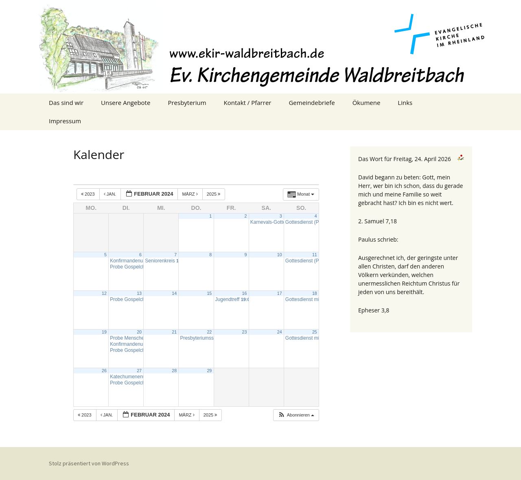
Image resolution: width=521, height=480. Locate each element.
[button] (296, 415)
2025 (214, 194)
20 (139, 331)
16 (244, 293)
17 (279, 293)
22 (209, 331)
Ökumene (366, 102)
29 (209, 370)
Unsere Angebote (125, 102)
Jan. (111, 194)
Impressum (65, 121)
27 (139, 370)
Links (405, 102)
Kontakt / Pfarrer (247, 102)
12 (104, 293)
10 (279, 254)
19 (104, 331)
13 (139, 293)
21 (174, 331)
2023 (88, 194)
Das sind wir (66, 102)
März (190, 194)
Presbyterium (187, 102)
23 (244, 331)
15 (209, 293)
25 (314, 331)
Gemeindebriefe (312, 102)
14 (174, 293)
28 (174, 370)
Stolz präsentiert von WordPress (89, 463)
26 (104, 370)
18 (314, 293)
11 (314, 254)
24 (279, 331)
